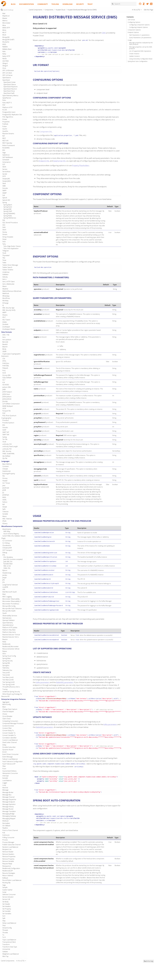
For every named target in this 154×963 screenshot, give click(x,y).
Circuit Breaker (7, 938)
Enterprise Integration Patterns (13, 921)
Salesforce (5, 377)
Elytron (4, 792)
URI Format (131, 20)
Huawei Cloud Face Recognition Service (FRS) (13, 31)
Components (49, 10)
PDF (3, 327)
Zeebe (4, 544)
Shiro (4, 876)
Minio (4, 252)
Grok (4, 595)
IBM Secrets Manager (10, 61)
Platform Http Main (9, 852)
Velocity (5, 499)
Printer (4, 341)
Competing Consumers (10, 943)
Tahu (4, 466)
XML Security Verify (8, 532)
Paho (4, 322)
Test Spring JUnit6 (8, 906)
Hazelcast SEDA (8, 19)
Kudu (4, 219)
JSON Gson (6, 616)
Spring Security (7, 883)
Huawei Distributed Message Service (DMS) (13, 38)
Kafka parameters (42, 682)
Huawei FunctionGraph (11, 41)
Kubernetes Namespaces (11, 186)
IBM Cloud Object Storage (12, 59)
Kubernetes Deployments (12, 177)
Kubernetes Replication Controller (10, 200)
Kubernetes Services (10, 210)
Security (80, 4)
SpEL (4, 731)
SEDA (4, 389)
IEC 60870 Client (8, 74)
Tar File (4, 661)
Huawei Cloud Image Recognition (14, 35)
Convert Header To (8, 955)
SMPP (4, 413)
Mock (4, 257)
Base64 (5, 566)
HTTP (4, 26)
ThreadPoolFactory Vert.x (11, 909)
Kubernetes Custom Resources (14, 175)
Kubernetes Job (8, 184)
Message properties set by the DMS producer (140, 47)
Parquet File (6, 633)
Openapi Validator (8, 842)
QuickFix (5, 353)
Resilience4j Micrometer (10, 869)
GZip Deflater (7, 600)
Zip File (4, 680)
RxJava (4, 873)
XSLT (4, 539)
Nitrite (4, 281)
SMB (3, 408)
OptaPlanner (6, 320)
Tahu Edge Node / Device (12, 468)
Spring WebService (9, 440)
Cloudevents (6, 767)
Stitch (4, 452)
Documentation (26, 4)
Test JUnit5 (6, 895)
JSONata (5, 147)
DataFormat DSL (59, 161)
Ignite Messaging (9, 93)
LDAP (4, 224)
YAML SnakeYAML (8, 676)
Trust (90, 4)
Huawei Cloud (7, 28)
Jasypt (4, 800)
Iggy (3, 79)
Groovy (4, 700)
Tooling (55, 4)
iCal (3, 604)
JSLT (3, 142)
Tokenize (5, 734)
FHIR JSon (5, 585)
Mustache (5, 264)
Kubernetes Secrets (10, 206)
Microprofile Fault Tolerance (12, 831)
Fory (3, 592)
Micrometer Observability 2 (11, 823)
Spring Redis (7, 438)
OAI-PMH (5, 283)
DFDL (4, 583)
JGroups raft (6, 125)
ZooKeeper (6, 549)
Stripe (4, 461)
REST (4, 360)
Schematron (6, 384)
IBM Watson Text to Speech (12, 70)
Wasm (4, 508)
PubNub (5, 346)
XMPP (4, 534)
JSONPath (5, 717)
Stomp (4, 454)
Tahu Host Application (10, 470)
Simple (4, 729)
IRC (3, 109)
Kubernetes (6, 168)
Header (5, 703)
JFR (3, 802)
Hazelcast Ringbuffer (10, 17)
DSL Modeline (8, 779)
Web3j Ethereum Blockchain (11, 513)
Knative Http (6, 166)
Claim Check (6, 941)
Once (4, 290)
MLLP (4, 254)
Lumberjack (6, 233)
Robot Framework (8, 367)
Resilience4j (6, 866)
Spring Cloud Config (9, 878)
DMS (104, 33)
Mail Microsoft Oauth (9, 814)
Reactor (5, 861)
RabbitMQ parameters (64, 682)
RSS (3, 372)
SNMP (4, 415)
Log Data (5, 228)
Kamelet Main (8, 786)
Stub (4, 464)
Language (5, 221)
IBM (3, 57)
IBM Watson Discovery (11, 63)
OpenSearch (6, 300)
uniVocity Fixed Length (10, 668)
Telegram (5, 473)
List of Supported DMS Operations (140, 51)
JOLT (4, 135)
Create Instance (134, 54)
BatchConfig (6, 926)
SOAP (4, 652)
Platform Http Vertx (9, 854)
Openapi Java (6, 840)
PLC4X (4, 332)
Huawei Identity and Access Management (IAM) (11, 44)
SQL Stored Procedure (10, 445)
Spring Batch (7, 427)
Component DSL (45, 131)
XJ (3, 527)
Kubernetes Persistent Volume (13, 190)
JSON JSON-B (6, 621)
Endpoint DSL (44, 161)
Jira (3, 128)
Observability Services (9, 838)
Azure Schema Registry (11, 756)
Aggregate (5, 924)
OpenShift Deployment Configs (13, 216)
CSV (3, 581)
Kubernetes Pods (9, 197)
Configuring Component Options (139, 25)
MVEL (4, 266)
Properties (6, 344)
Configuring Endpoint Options (138, 27)
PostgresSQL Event (8, 334)
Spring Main (6, 880)
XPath (4, 743)
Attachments (6, 751)
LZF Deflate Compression (11, 626)
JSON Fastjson (7, 614)
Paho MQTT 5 (7, 325)
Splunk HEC (6, 422)
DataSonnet (6, 693)
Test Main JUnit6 (8, 902)
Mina (4, 247)
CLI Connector (7, 763)
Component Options (134, 30)
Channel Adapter (8, 934)
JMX (3, 133)
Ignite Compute (8, 86)
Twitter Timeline (7, 492)
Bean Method (7, 686)
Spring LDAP (7, 433)
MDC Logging (7, 819)
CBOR (4, 573)
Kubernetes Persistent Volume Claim (12, 193)
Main (4, 816)
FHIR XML (5, 588)
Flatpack (5, 590)
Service (4, 391)
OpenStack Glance (9, 306)
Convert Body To (8, 953)
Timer (4, 482)
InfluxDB (5, 104)
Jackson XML (6, 609)
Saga (4, 375)
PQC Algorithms (7, 339)
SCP (3, 386)
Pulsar (4, 348)
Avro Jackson (6, 562)
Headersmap (6, 795)
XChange (5, 525)
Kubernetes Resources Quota (13, 203)
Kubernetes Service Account (13, 208)
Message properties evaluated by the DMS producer (141, 43)
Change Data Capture (9, 931)
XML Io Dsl (7, 788)
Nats (4, 273)
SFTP (4, 398)
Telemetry (5, 890)
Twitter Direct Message (10, 487)
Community (42, 4)
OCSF (4, 630)
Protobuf (5, 642)
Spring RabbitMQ (9, 436)
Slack (4, 405)
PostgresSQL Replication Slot (12, 337)
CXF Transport (7, 772)
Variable (5, 736)
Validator (5, 496)
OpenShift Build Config (11, 212)
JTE (3, 154)
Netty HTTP (6, 278)
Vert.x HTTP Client (8, 504)
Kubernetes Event (9, 179)
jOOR (4, 712)
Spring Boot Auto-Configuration (137, 61)
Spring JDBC (7, 431)
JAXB (3, 611)
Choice (4, 936)
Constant (5, 688)
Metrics (4, 243)
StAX (3, 449)
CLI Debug (6, 765)
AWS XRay (6, 753)
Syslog (4, 659)
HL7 (3, 602)
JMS (3, 130)
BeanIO (4, 569)
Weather (5, 511)
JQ (3, 715)
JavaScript (5, 710)
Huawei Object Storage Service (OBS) (12, 49)
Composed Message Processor (13, 945)
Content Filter (7, 950)
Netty (4, 276)
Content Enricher (8, 948)
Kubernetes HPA (9, 181)
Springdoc (5, 888)
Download (68, 4)
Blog (13, 4)
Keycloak (5, 161)
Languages (5, 683)
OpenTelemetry (7, 845)
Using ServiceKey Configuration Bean (140, 59)
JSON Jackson (6, 619)
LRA (3, 811)
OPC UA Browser (8, 292)
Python (4, 724)
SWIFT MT (5, 654)
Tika (3, 480)
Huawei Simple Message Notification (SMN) (10, 53)
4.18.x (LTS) (136, 10)
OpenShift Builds (9, 214)
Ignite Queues (8, 95)
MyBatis (5, 269)
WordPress (6, 520)
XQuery (4, 537)
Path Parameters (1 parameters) (139, 35)
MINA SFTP (6, 250)
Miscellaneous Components (11, 748)
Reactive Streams (8, 356)
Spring (4, 424)
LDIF (4, 226)
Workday (5, 523)
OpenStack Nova (9, 313)
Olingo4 (5, 288)
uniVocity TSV (7, 671)
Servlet (4, 396)
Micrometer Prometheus (10, 826)
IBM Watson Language (11, 66)
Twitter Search (7, 489)
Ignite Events (7, 88)
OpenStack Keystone (10, 309)
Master (4, 240)
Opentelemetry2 (7, 847)
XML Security (6, 673)
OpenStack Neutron (10, 311)
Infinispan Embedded (9, 102)
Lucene (4, 231)
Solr (3, 417)
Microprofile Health (9, 833)
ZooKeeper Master (8, 551)
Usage (130, 40)
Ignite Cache (7, 84)
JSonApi (5, 623)
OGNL (4, 722)
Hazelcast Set (7, 21)
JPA (3, 140)
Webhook (5, 515)
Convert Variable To (9, 957)
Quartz (4, 351)
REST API (5, 363)
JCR (3, 116)
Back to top (148, 961)
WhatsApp (5, 518)
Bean (4, 929)
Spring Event (7, 429)
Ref (3, 358)
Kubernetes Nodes (9, 188)
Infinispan (5, 99)
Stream (4, 456)
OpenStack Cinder (9, 304)
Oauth (4, 835)
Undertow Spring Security (11, 914)
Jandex (4, 797)
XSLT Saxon (6, 542)
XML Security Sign (8, 530)
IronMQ (5, 111)
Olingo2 (5, 285)
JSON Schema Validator (10, 144)
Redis (4, 864)
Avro (4, 559)
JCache (4, 114)
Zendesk (5, 546)
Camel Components (35, 10)
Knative (4, 163)
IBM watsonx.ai (8, 72)
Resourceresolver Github (10, 871)
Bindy (4, 571)
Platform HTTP (7, 329)
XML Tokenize (7, 741)
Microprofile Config (8, 828)
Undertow (5, 494)
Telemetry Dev (7, 892)
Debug (4, 775)
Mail (3, 235)
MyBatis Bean (7, 271)
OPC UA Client (7, 295)
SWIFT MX (5, 657)
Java (3, 707)
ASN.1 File (5, 557)
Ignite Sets (6, 97)
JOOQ (4, 137)
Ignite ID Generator (10, 90)
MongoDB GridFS (8, 262)
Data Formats (6, 554)
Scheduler (5, 382)
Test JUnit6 (6, 897)
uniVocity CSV (7, 666)
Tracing (4, 911)
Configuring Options (134, 22)
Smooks (5, 410)
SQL (3, 442)
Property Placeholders (80, 165)
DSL (3, 777)
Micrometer (6, 245)
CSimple (5, 691)
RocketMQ (5, 370)
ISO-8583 (5, 607)
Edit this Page (148, 10)
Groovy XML (6, 597)
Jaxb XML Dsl (7, 784)
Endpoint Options (133, 32)
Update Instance (134, 56)
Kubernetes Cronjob (10, 173)
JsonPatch (5, 149)
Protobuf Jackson (8, 645)
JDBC (4, 118)
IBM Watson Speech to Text (12, 68)
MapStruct (6, 238)
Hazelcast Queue (9, 12)
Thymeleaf (5, 477)
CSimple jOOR (7, 770)
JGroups (5, 123)
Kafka (4, 156)
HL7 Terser (6, 705)
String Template (7, 459)
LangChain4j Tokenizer (10, 807)
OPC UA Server (7, 297)
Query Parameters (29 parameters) (140, 38)
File (3, 698)
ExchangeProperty (8, 696)
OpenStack (6, 302)
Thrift (4, 475)
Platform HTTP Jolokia (9, 850)
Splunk (4, 420)
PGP (3, 635)
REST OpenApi (7, 365)
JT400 (4, 152)
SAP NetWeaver (7, 379)
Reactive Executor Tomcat (11, 857)
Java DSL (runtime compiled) (13, 781)
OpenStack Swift (8, 315)
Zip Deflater (6, 678)
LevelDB (5, 809)
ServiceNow (6, 394)
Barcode (5, 564)
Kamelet (5, 159)
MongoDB (5, 259)
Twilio (4, 485)
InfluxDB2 (5, 106)
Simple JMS (6, 401)
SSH (3, 447)
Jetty (3, 121)
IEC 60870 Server (8, 77)
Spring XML (6, 885)
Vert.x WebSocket (8, 506)
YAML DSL (6, 790)
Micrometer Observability (10, 821)
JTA (3, 804)
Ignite (4, 82)
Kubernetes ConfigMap (11, 170)
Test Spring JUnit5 (8, 904)
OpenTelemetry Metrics (10, 318)
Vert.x (4, 501)
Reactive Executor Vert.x (10, 859)
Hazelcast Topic (8, 23)
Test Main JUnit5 (8, 899)
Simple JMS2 (6, 403)
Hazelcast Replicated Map (12, 15)
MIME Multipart (7, 628)
